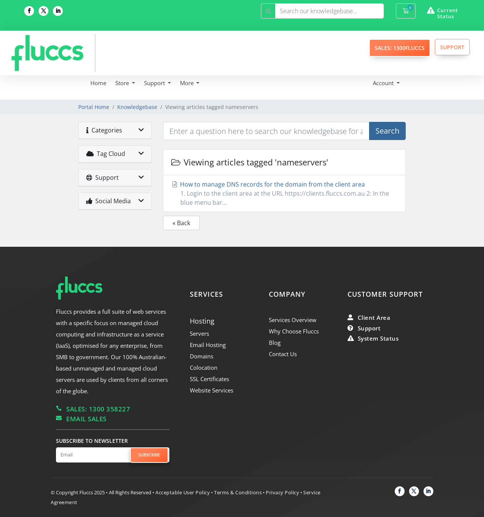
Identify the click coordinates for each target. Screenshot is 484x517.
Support (155, 83)
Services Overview (292, 320)
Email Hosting (208, 345)
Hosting (202, 320)
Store (122, 83)
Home (98, 83)
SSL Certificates (209, 379)
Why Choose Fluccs (294, 331)
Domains (201, 356)
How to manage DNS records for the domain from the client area (284, 193)
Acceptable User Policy (182, 492)
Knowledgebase (137, 107)
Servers (199, 333)
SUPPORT (452, 47)
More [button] (187, 83)
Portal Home (93, 107)
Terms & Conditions (238, 492)
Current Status (447, 13)
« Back (181, 223)
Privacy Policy (282, 492)
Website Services (211, 390)
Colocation (203, 367)
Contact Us (283, 354)
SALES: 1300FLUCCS (400, 47)
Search (387, 131)
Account (384, 83)
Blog (275, 342)
